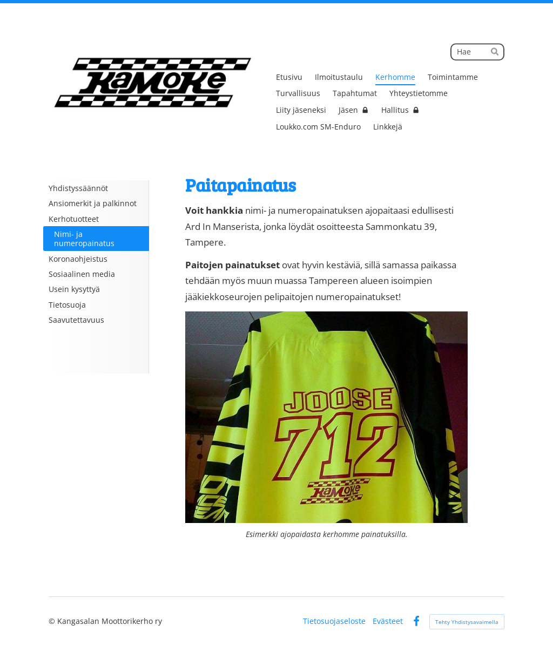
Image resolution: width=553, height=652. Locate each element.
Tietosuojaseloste (334, 621)
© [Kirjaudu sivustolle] (53, 621)
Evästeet (388, 621)
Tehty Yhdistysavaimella (466, 622)
